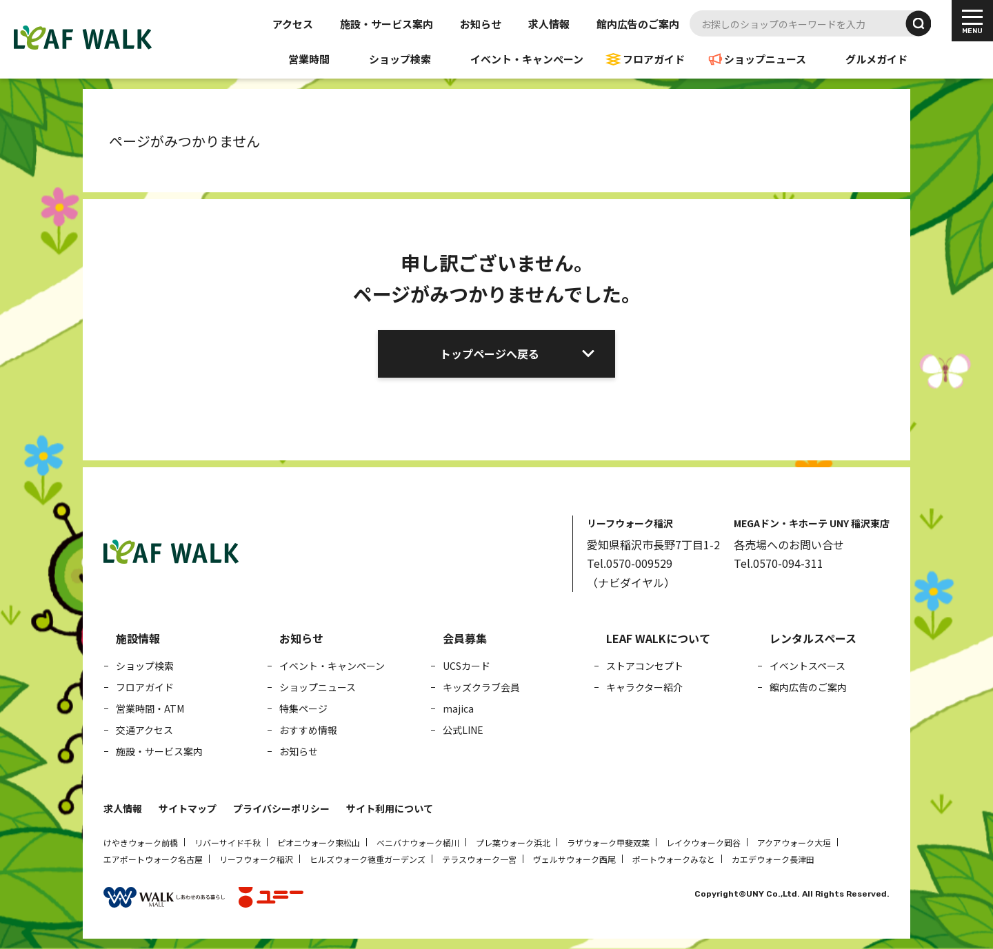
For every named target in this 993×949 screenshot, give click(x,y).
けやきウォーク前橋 (140, 842)
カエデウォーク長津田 (773, 859)
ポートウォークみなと (673, 859)
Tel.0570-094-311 (778, 563)
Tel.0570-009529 (629, 563)
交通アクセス (144, 730)
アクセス (292, 24)
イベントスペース (807, 666)
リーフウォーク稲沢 (256, 859)
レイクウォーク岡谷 (703, 842)
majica (458, 708)
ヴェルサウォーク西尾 (574, 859)
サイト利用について (389, 808)
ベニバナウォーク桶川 (418, 842)
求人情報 (549, 24)
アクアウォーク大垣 (794, 842)
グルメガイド (876, 59)
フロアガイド (654, 59)
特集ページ (303, 708)
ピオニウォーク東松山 (318, 842)
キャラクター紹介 (644, 687)
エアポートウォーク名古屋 (153, 859)
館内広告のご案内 (637, 24)
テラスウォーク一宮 (479, 859)
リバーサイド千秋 (227, 842)
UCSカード (466, 666)
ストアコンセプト (644, 666)
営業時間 (309, 59)
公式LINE (463, 730)
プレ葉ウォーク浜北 (513, 842)
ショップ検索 (400, 59)
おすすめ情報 (308, 730)
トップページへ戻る (489, 353)
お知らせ (480, 24)
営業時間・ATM (150, 708)
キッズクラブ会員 (481, 687)
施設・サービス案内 (386, 24)
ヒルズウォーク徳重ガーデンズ (367, 859)
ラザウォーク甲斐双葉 (608, 842)
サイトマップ (188, 808)
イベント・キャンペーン (526, 59)
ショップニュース (765, 59)
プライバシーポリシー (281, 808)
